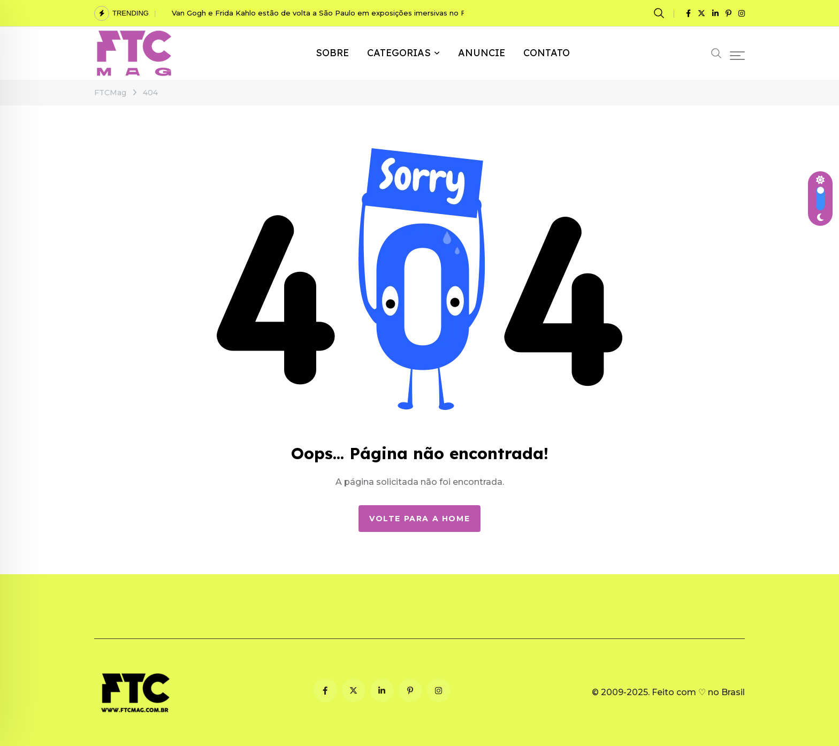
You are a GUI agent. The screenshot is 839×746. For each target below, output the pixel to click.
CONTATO (546, 53)
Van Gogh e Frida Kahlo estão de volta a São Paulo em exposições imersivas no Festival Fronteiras (349, 13)
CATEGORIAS (399, 53)
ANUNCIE (481, 53)
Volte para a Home (419, 518)
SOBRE (332, 53)
